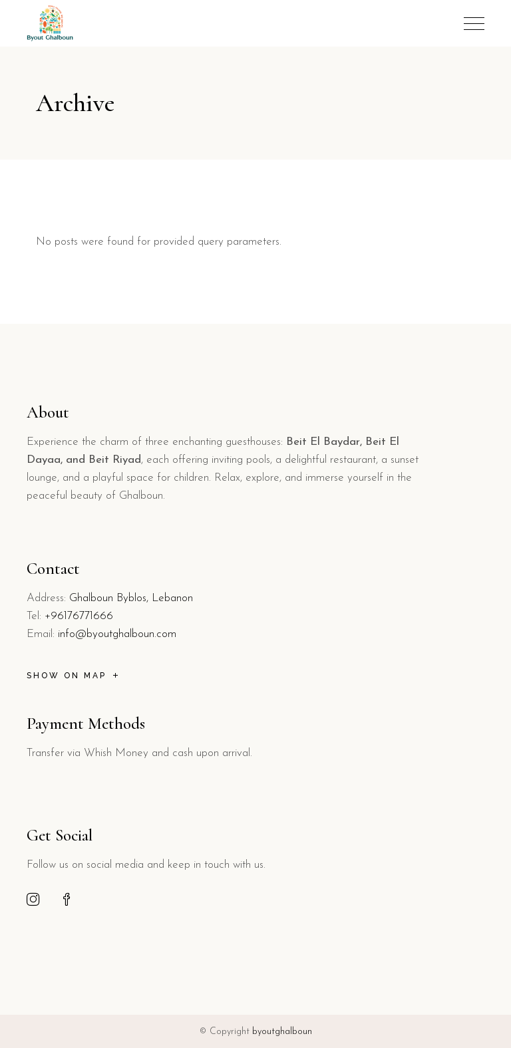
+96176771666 (79, 616)
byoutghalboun (282, 1032)
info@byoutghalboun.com (117, 634)
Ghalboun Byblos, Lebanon (131, 598)
